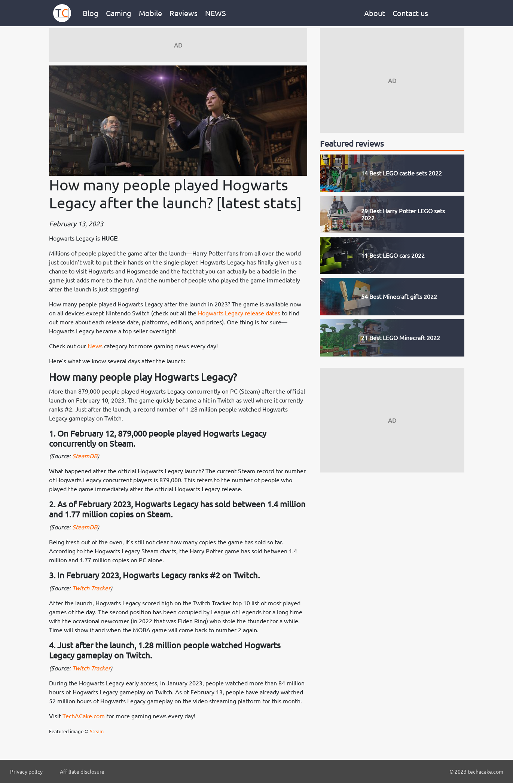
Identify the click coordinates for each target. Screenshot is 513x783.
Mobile (150, 13)
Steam (97, 731)
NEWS (215, 13)
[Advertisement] (178, 45)
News (95, 345)
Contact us (410, 13)
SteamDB (84, 455)
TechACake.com (83, 715)
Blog (90, 13)
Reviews (184, 13)
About (374, 13)
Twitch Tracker (91, 587)
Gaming (118, 13)
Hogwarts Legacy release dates (239, 312)
